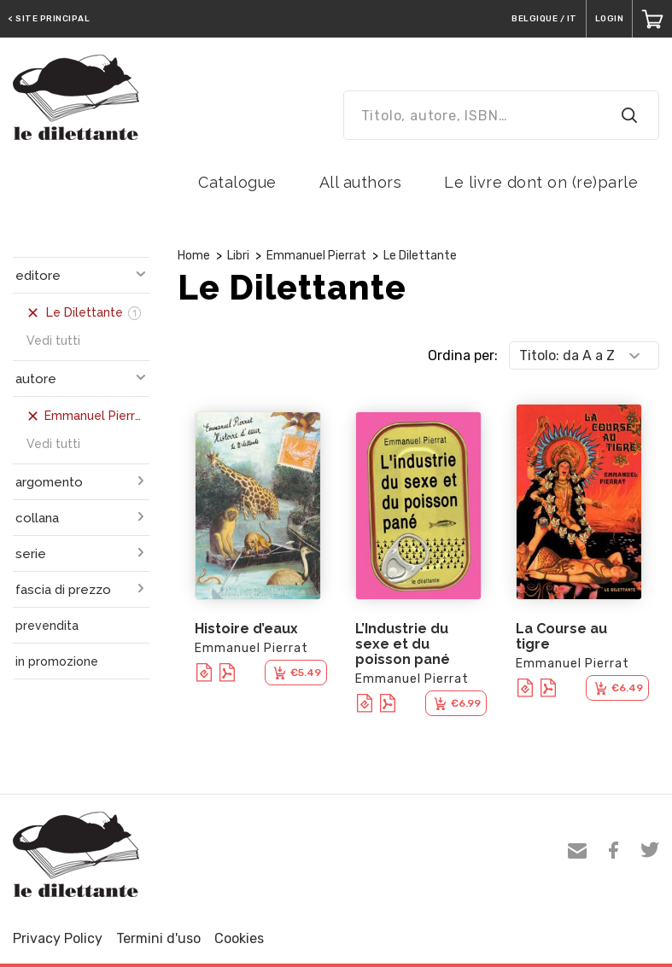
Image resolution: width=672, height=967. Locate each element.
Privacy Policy (57, 938)
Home (194, 255)
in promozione (56, 661)
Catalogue (237, 182)
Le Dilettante (420, 255)
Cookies (239, 938)
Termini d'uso (158, 938)
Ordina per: (463, 355)
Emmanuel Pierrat (316, 255)
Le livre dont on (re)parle (541, 182)
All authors (360, 182)
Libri (238, 255)
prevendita (47, 625)
